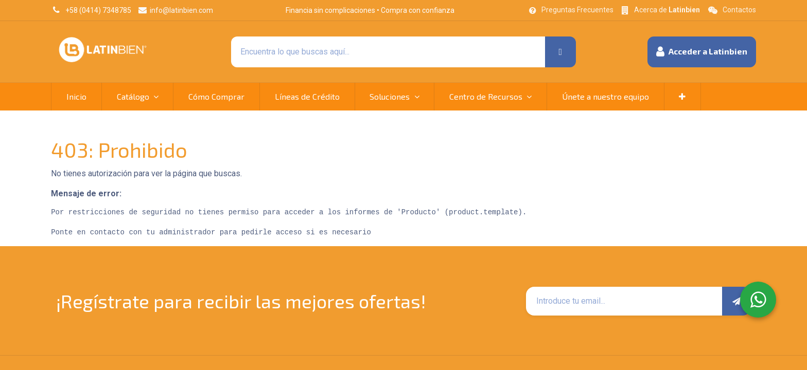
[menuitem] (76, 96)
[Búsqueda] (560, 51)
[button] (701, 51)
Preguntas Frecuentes (577, 10)
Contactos (739, 10)
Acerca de (667, 10)
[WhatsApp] (758, 300)
